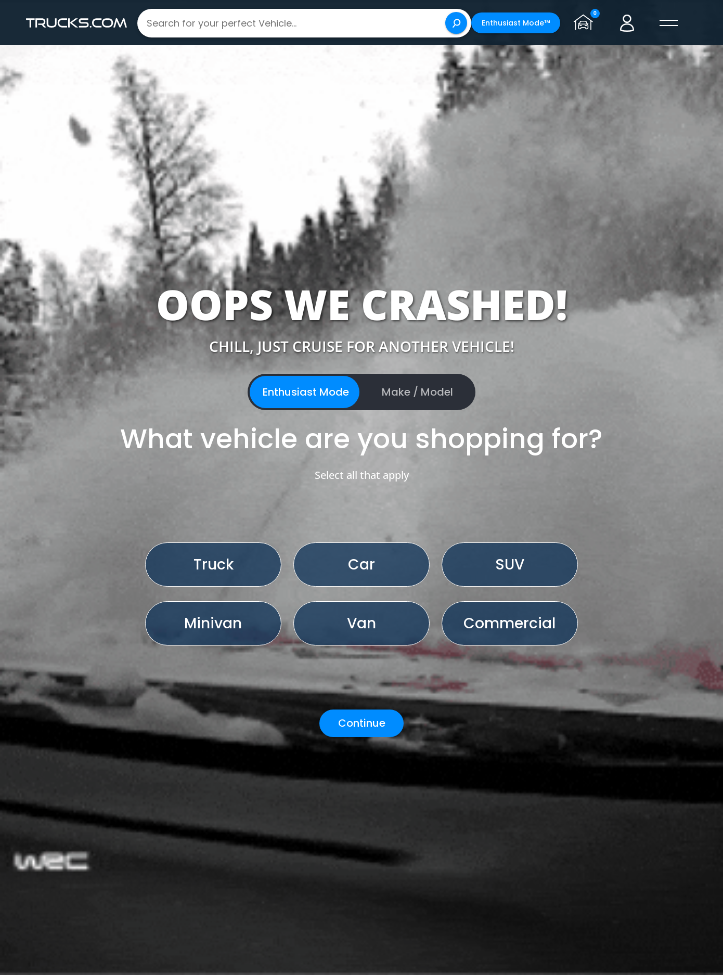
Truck (213, 564)
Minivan (213, 623)
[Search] (456, 23)
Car (361, 564)
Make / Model (417, 392)
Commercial (509, 623)
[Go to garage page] (584, 23)
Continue (361, 723)
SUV (509, 564)
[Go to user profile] (626, 23)
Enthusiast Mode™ (515, 23)
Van (361, 623)
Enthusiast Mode (306, 392)
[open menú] (668, 23)
